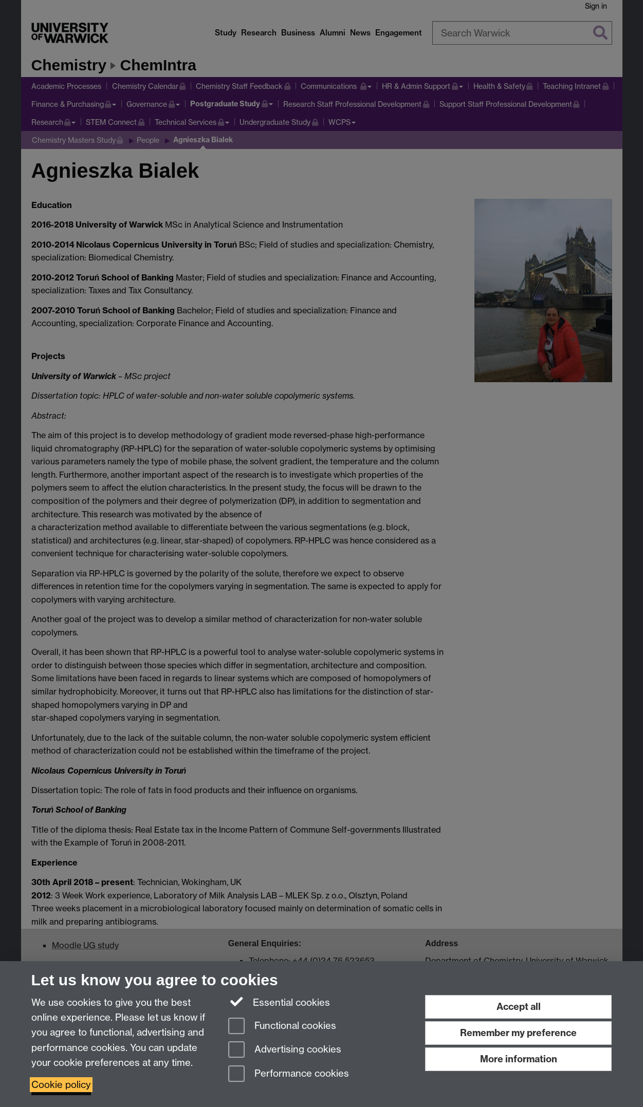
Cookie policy (61, 1085)
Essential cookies (279, 1001)
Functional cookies (282, 1026)
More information (518, 1059)
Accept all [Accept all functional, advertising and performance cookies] (519, 1006)
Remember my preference (518, 1033)
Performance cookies (288, 1074)
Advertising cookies (284, 1050)
